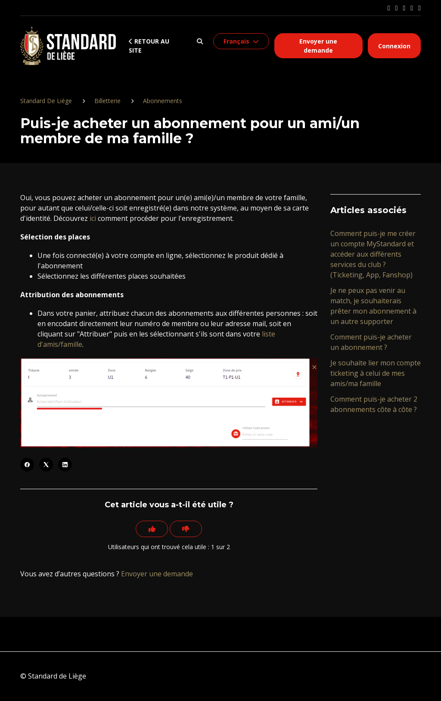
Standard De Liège (46, 101)
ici (93, 218)
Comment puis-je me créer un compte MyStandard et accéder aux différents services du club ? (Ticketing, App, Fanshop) (373, 254)
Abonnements (162, 101)
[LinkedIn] (65, 465)
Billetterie (107, 101)
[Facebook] (27, 465)
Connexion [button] (394, 46)
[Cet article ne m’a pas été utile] (187, 529)
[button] (200, 41)
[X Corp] (46, 465)
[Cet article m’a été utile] (151, 529)
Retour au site (149, 45)
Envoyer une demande (318, 45)
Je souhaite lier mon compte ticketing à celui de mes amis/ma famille (375, 373)
